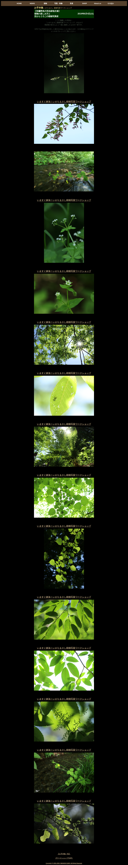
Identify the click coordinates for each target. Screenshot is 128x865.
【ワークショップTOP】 (64, 858)
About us (97, 3)
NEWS (32, 3)
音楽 (71, 3)
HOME (19, 3)
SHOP (84, 3)
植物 (45, 3)
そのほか (110, 3)
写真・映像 (58, 3)
